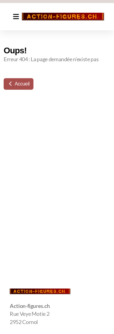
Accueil (18, 83)
